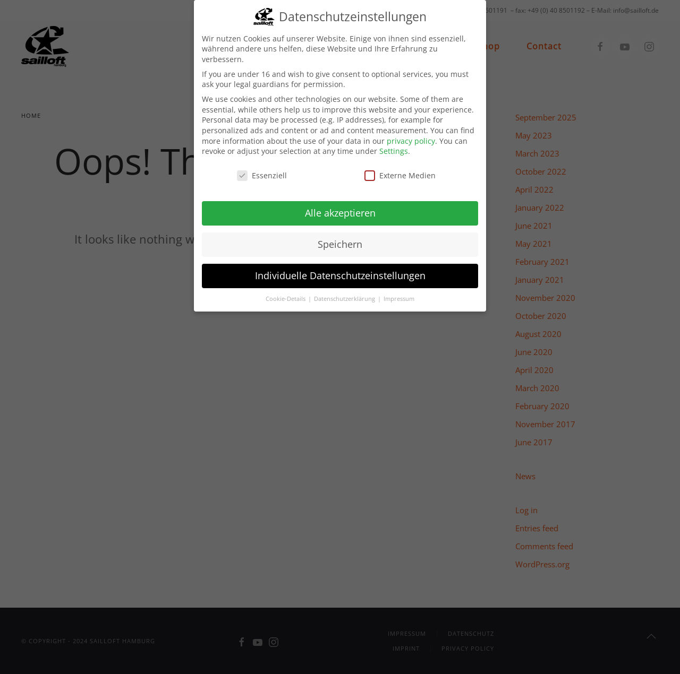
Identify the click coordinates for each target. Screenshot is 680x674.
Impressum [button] (399, 292)
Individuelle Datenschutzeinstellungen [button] (340, 269)
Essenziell (262, 169)
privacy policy (411, 134)
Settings (393, 145)
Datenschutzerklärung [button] (345, 292)
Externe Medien (400, 169)
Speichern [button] (340, 237)
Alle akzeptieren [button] (340, 206)
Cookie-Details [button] (286, 292)
